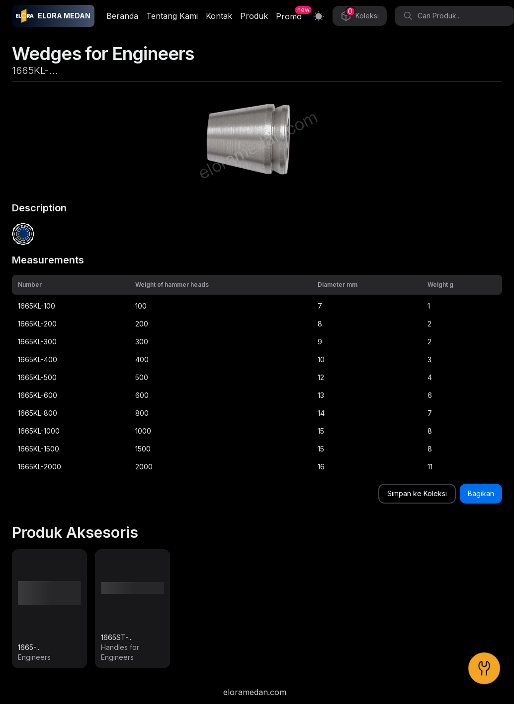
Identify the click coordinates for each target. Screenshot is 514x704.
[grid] (257, 375)
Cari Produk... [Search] (432, 15)
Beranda (122, 16)
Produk (254, 16)
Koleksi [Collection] (360, 14)
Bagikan (481, 493)
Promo (289, 16)
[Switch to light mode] (319, 16)
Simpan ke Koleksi (417, 493)
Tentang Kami (172, 16)
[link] (49, 608)
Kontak (219, 16)
